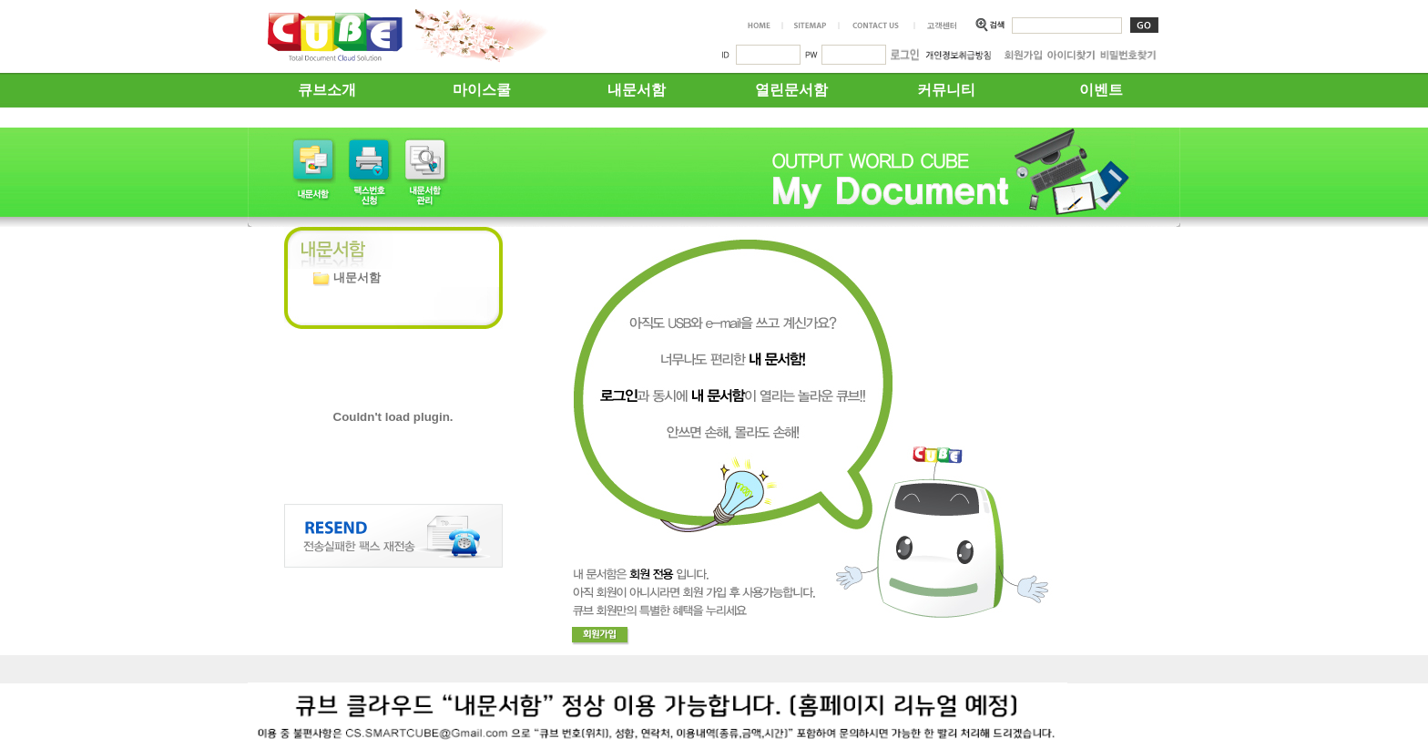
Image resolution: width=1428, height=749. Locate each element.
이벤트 (1101, 89)
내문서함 (636, 89)
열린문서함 (791, 89)
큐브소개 (327, 89)
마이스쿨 (482, 89)
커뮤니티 (946, 89)
